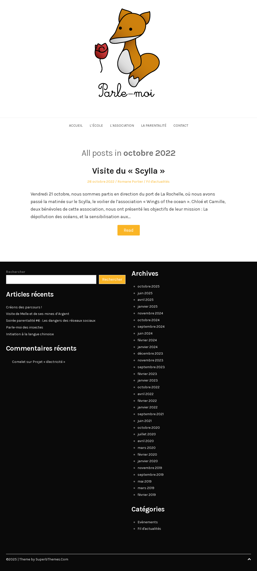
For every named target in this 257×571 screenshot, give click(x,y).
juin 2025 (145, 293)
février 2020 (147, 454)
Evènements (148, 522)
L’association (122, 125)
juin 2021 (145, 421)
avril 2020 (146, 441)
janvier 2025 (148, 306)
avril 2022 (146, 394)
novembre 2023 (150, 360)
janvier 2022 (148, 407)
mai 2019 (145, 481)
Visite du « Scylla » (128, 171)
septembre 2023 (151, 367)
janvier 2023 (148, 380)
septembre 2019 (151, 474)
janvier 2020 (148, 461)
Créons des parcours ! (24, 307)
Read (129, 230)
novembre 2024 (150, 313)
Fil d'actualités (158, 181)
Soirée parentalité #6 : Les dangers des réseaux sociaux (50, 320)
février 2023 (147, 374)
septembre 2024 (151, 326)
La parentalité (153, 125)
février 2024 (147, 340)
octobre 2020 (149, 427)
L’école (96, 125)
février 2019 (147, 495)
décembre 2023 (150, 353)
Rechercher (15, 272)
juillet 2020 (147, 434)
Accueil (76, 125)
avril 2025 (146, 300)
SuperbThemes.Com (52, 559)
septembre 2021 (151, 414)
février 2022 (147, 401)
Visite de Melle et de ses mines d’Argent (37, 314)
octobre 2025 (149, 286)
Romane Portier (130, 181)
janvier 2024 (148, 347)
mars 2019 (146, 488)
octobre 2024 (149, 320)
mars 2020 (147, 448)
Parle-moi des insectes (24, 327)
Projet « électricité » (49, 362)
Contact (180, 125)
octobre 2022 (149, 387)
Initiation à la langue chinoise (30, 334)
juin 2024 (145, 333)
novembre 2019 (150, 468)
